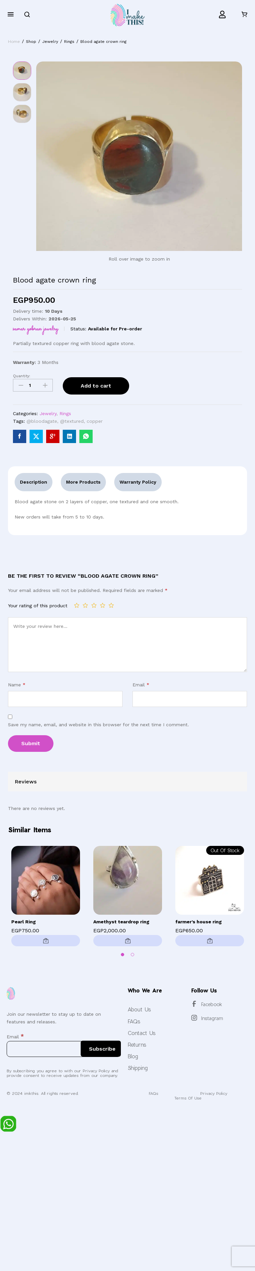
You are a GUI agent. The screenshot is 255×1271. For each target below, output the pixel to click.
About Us (139, 1009)
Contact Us (142, 1033)
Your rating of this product (37, 605)
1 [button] (122, 954)
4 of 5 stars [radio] (102, 605)
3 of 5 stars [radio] (94, 605)
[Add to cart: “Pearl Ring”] (45, 940)
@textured (72, 421)
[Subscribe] (101, 1049)
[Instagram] (194, 1018)
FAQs (134, 1021)
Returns (137, 1044)
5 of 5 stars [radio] (111, 605)
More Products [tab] (83, 482)
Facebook (211, 1004)
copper (95, 421)
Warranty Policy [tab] (138, 482)
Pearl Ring (23, 921)
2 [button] (132, 954)
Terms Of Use (188, 1098)
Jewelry (48, 413)
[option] (46, 897)
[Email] (64, 1049)
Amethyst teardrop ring (121, 921)
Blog (133, 1056)
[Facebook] (194, 1004)
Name (17, 684)
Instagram (212, 1018)
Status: (78, 328)
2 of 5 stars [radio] (85, 605)
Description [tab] (33, 482)
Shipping (138, 1068)
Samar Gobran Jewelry (35, 329)
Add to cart (96, 386)
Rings (65, 413)
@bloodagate (42, 421)
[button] (127, 940)
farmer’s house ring (198, 921)
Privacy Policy (213, 1093)
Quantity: (21, 376)
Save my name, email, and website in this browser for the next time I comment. (98, 724)
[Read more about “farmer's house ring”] (209, 940)
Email (140, 684)
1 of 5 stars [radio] (76, 605)
